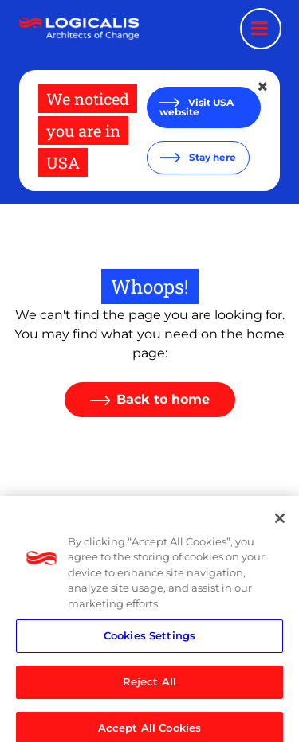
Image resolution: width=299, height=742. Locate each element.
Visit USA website (196, 107)
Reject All (149, 687)
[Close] (279, 523)
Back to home (163, 399)
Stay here (211, 157)
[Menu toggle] (261, 29)
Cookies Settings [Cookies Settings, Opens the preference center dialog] (149, 641)
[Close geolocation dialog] (264, 86)
